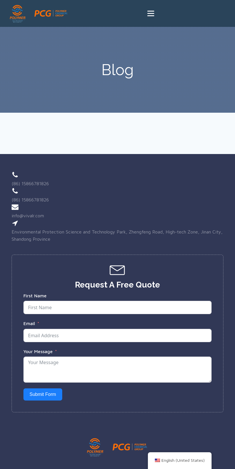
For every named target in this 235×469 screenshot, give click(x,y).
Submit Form (43, 394)
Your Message (38, 351)
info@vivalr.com (28, 215)
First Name (35, 295)
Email (29, 323)
